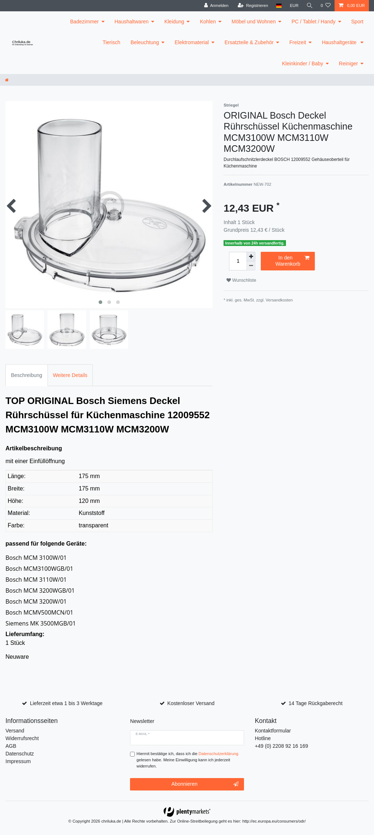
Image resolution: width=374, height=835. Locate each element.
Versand (14, 731)
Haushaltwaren (132, 21)
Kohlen (208, 21)
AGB (10, 746)
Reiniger (348, 63)
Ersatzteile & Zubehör (249, 42)
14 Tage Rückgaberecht (316, 703)
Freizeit (297, 42)
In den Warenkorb (292, 261)
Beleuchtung (144, 42)
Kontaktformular (273, 731)
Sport (357, 21)
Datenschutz (19, 754)
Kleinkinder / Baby (302, 63)
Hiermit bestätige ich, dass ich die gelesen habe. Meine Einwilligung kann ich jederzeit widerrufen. (187, 759)
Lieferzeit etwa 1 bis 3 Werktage (66, 703)
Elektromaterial (192, 42)
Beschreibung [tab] (26, 375)
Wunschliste (241, 280)
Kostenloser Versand (190, 703)
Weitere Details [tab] (70, 375)
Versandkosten (279, 300)
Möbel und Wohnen (254, 21)
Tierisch (112, 42)
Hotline (263, 738)
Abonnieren (204, 784)
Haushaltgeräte (340, 42)
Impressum (18, 761)
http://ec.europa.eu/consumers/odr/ (274, 821)
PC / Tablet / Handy (313, 21)
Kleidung (174, 21)
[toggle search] (309, 5)
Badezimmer (84, 21)
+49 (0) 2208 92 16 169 (281, 746)
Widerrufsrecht (22, 738)
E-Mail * (142, 734)
